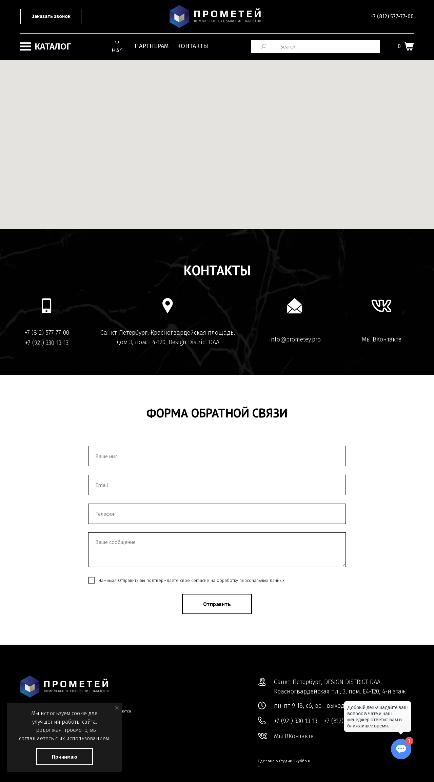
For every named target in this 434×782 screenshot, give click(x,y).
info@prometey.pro (295, 339)
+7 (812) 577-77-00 (392, 16)
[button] (50, 16)
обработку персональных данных (250, 580)
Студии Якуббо (293, 760)
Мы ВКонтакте (381, 339)
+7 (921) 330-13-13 (46, 343)
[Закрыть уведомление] (117, 707)
